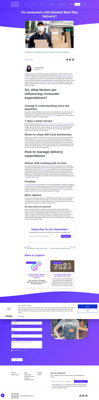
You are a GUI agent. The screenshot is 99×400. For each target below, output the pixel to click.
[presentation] (21, 354)
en (70, 4)
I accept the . (19, 350)
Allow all (88, 387)
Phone (12, 333)
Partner (42, 4)
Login (77, 4)
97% (71, 174)
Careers (39, 374)
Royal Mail (60, 127)
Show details (21, 397)
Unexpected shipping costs (31, 184)
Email (12, 326)
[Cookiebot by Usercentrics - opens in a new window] (9, 397)
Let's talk (84, 4)
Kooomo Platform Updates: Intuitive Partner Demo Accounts (37, 276)
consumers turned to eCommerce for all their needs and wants (53, 124)
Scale (34, 4)
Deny (87, 391)
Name (12, 313)
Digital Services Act (29, 379)
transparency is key (48, 166)
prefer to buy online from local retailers (41, 139)
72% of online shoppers (65, 189)
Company (13, 320)
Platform (52, 4)
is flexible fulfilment (53, 199)
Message (13, 339)
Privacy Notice (28, 374)
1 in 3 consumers (46, 169)
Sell (25, 4)
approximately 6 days (49, 115)
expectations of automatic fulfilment (47, 82)
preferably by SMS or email (32, 177)
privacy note (22, 350)
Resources (62, 4)
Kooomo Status (15, 374)
